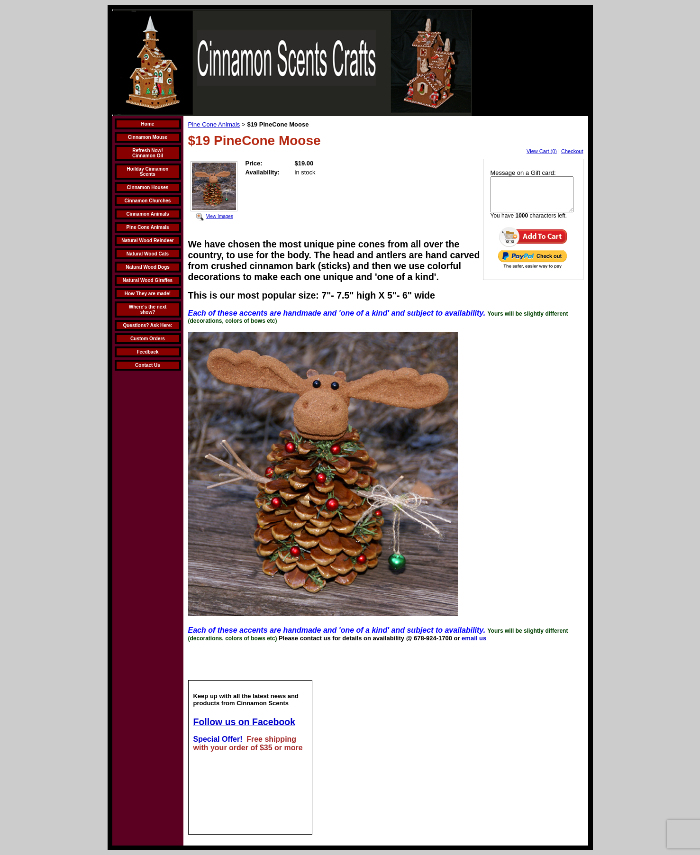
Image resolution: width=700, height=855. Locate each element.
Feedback (147, 352)
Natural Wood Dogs (148, 267)
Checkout (572, 151)
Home (148, 124)
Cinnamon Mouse (147, 137)
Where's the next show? (148, 309)
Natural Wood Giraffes (148, 280)
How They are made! (148, 293)
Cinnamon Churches (148, 200)
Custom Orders (147, 338)
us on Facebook (260, 722)
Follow (209, 722)
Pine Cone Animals (147, 227)
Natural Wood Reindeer (147, 240)
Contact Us (147, 365)
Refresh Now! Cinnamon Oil (147, 153)
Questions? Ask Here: (147, 325)
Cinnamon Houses (148, 187)
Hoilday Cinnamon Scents (148, 171)
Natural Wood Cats (148, 253)
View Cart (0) (542, 151)
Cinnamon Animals (147, 214)
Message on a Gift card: (523, 172)
